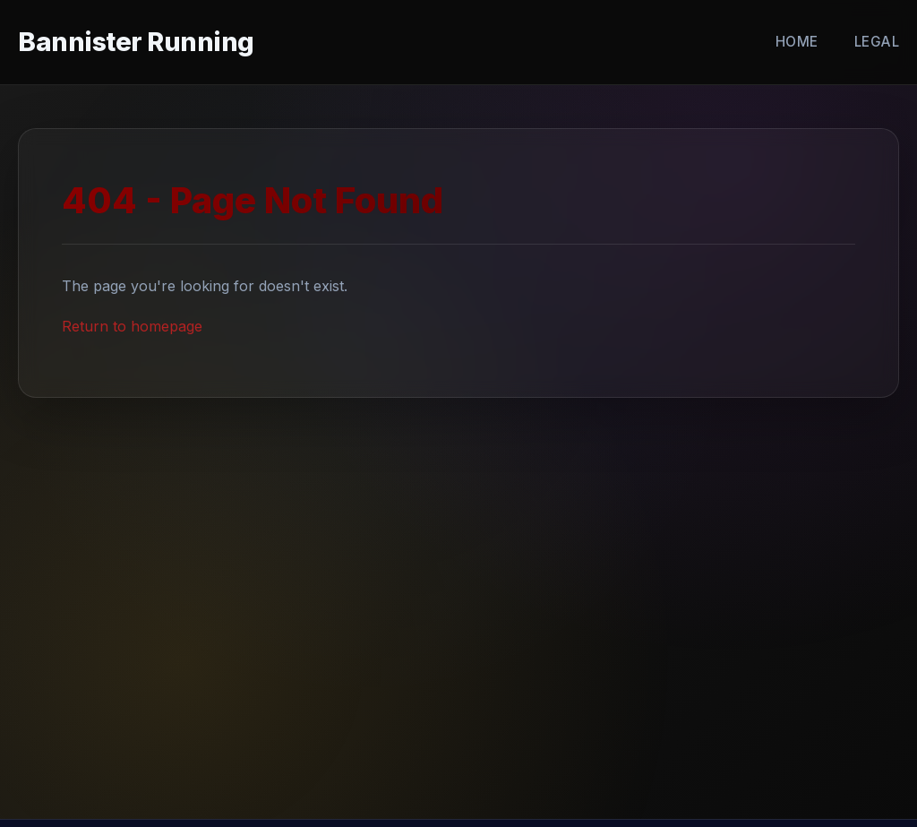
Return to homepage (132, 326)
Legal (877, 41)
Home (797, 41)
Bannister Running (136, 41)
